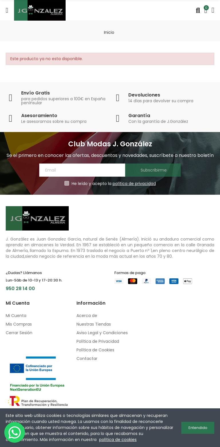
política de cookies (118, 439)
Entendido (197, 427)
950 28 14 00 (20, 288)
